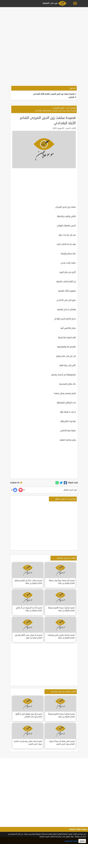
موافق (82, 841)
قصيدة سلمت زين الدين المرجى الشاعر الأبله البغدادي (53, 94)
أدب (66, 108)
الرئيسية (73, 108)
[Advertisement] (44, 26)
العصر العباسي (58, 108)
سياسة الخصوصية (71, 841)
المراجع (71, 97)
